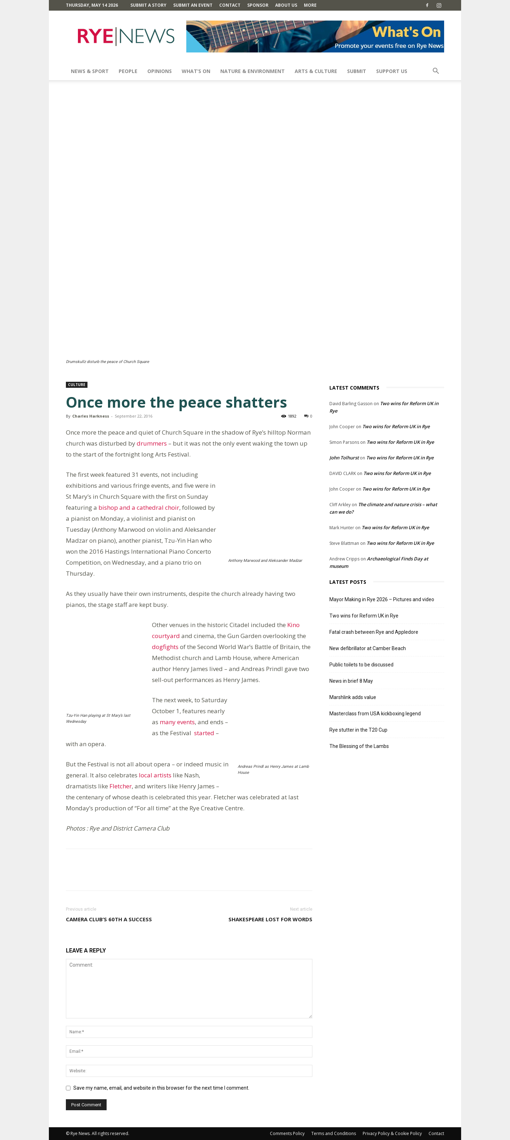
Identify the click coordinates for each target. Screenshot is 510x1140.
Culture (76, 384)
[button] (435, 71)
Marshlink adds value (352, 697)
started (203, 733)
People (128, 71)
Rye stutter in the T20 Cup (358, 730)
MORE (310, 5)
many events (177, 722)
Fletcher (120, 786)
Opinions (159, 71)
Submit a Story (148, 5)
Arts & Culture (316, 71)
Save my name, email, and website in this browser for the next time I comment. (161, 1088)
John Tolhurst (344, 457)
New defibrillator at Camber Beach (367, 648)
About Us (286, 5)
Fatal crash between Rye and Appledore (373, 632)
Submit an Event (192, 5)
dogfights (165, 647)
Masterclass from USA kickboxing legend (375, 713)
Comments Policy (287, 1133)
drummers (152, 443)
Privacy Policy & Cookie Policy (392, 1133)
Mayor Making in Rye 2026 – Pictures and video (381, 599)
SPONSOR (257, 5)
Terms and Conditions (333, 1133)
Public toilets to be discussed (361, 664)
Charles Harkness (90, 416)
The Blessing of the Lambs (359, 746)
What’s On (196, 71)
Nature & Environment (252, 71)
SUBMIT (356, 71)
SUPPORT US (391, 71)
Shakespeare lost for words (270, 919)
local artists (155, 775)
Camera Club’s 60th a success (109, 919)
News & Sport (90, 71)
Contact (229, 5)
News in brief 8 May (351, 681)
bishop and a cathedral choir (138, 507)
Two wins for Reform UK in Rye (396, 426)
